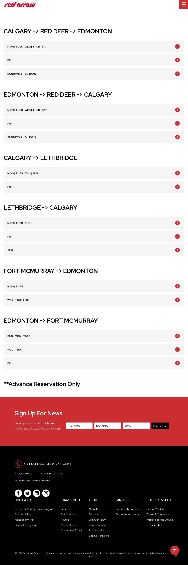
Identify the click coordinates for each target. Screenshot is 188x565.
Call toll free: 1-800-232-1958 (48, 464)
